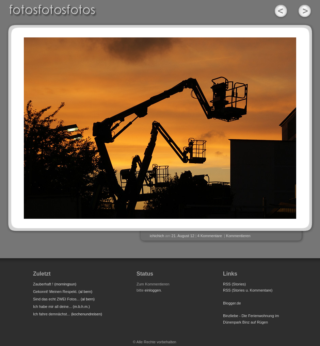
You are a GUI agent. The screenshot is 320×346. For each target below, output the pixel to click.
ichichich (157, 236)
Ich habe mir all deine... (52, 306)
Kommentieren (238, 236)
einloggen (153, 290)
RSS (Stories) (234, 284)
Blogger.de (232, 303)
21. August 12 (183, 236)
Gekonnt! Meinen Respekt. (55, 292)
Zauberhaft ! (43, 284)
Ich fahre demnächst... (51, 314)
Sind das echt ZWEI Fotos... (56, 299)
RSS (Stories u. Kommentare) (248, 290)
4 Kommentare (209, 236)
